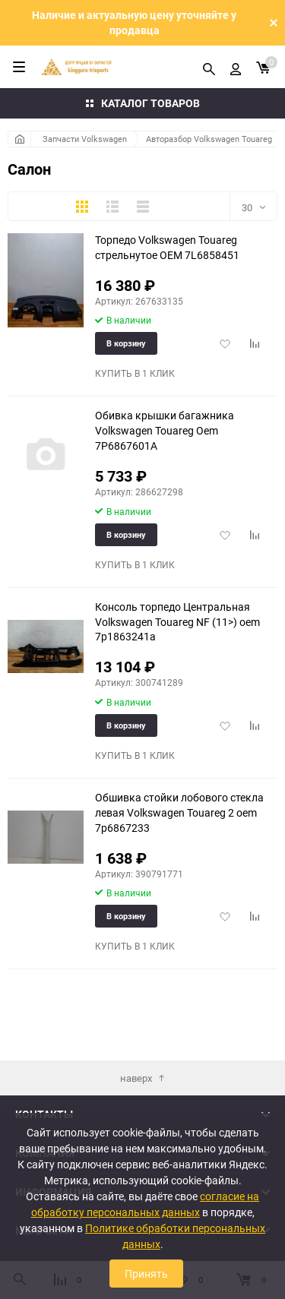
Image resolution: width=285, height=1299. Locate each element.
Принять (146, 1273)
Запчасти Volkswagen (85, 138)
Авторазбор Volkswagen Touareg (209, 138)
